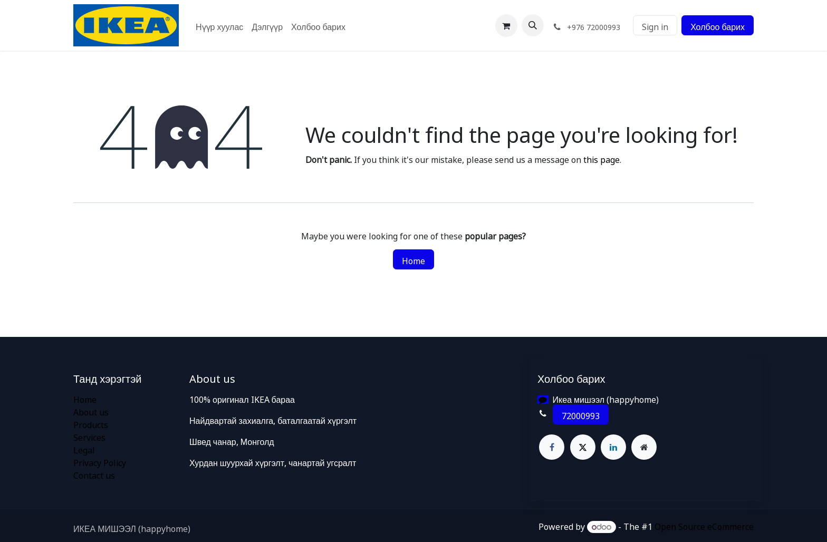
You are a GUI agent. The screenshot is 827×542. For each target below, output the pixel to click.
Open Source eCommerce (704, 525)
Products (90, 423)
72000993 (581, 414)
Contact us (94, 474)
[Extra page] (644, 447)
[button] (533, 25)
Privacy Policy (99, 461)
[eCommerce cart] (506, 25)
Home (413, 259)
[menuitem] (219, 25)
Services (89, 436)
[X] (582, 447)
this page (601, 158)
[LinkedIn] (613, 447)
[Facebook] (551, 447)
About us (91, 410)
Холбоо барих (717, 25)
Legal (84, 448)
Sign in (655, 25)
